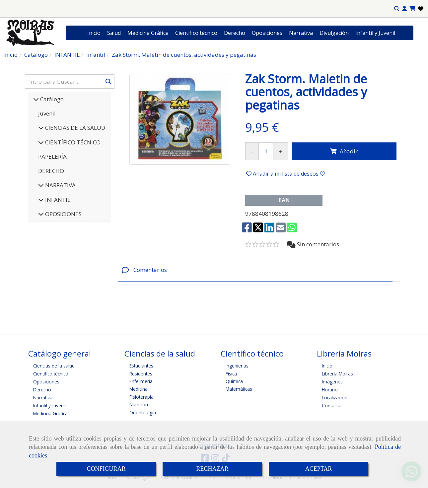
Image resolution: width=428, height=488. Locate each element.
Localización (334, 397)
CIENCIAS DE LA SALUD (74, 127)
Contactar (332, 405)
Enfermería (141, 381)
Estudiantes (141, 366)
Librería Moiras (337, 373)
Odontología (142, 412)
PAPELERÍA (52, 156)
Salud (114, 33)
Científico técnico (196, 33)
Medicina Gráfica (148, 33)
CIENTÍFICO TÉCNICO (72, 142)
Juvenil (47, 113)
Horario (330, 389)
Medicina (138, 389)
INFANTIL (57, 199)
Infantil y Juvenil (375, 33)
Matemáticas (239, 389)
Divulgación (334, 33)
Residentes (140, 373)
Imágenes (332, 381)
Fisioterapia (141, 397)
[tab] (255, 270)
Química (234, 381)
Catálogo (51, 99)
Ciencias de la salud (54, 366)
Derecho (234, 33)
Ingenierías (237, 366)
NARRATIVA (60, 185)
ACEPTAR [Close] (318, 468)
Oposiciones (267, 33)
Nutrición (138, 404)
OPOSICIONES (63, 214)
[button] (404, 9)
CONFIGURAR (106, 468)
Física (231, 373)
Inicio (94, 33)
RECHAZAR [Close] (212, 468)
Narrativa (301, 33)
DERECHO (51, 171)
